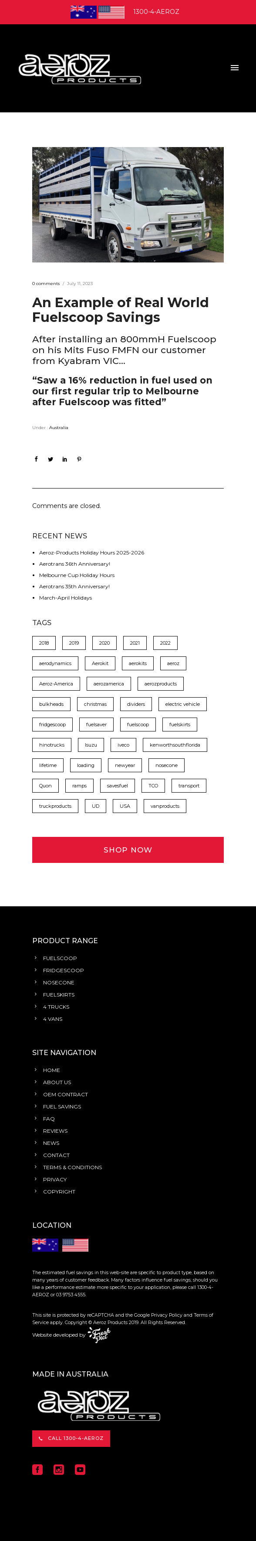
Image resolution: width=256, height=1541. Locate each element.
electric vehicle (182, 704)
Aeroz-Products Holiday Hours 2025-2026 (91, 552)
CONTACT (56, 1155)
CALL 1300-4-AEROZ (71, 1438)
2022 (165, 643)
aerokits (138, 663)
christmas (95, 704)
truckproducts (55, 806)
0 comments (46, 283)
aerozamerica (109, 684)
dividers (136, 704)
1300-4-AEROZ (156, 12)
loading (85, 765)
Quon (45, 786)
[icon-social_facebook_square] (39, 1470)
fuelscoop (138, 724)
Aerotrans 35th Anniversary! (74, 586)
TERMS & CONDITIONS (72, 1167)
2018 (44, 643)
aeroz (173, 663)
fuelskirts (179, 724)
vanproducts (165, 806)
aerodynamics (55, 663)
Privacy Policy (166, 1315)
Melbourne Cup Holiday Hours (77, 575)
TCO (153, 786)
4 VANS (52, 1019)
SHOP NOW (128, 850)
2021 (135, 643)
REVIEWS (55, 1131)
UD (95, 806)
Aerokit (100, 663)
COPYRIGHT (59, 1191)
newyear (125, 765)
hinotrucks (51, 745)
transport (189, 786)
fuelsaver (96, 724)
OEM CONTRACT (65, 1094)
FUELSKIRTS (58, 994)
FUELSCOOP (60, 958)
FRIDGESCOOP (63, 970)
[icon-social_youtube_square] (80, 1470)
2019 (74, 643)
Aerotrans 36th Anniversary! (74, 564)
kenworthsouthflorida (175, 745)
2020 (104, 643)
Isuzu (91, 745)
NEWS (51, 1143)
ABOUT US (57, 1082)
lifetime (48, 765)
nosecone (166, 765)
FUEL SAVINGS (62, 1106)
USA (125, 806)
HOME (51, 1070)
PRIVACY (55, 1179)
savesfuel (117, 786)
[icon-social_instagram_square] (61, 1470)
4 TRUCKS (56, 1006)
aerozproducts (161, 684)
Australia (58, 427)
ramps (79, 786)
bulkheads (51, 704)
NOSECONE (58, 982)
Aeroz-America (56, 684)
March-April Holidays (65, 597)
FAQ (49, 1118)
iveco (123, 745)
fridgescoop (52, 724)
